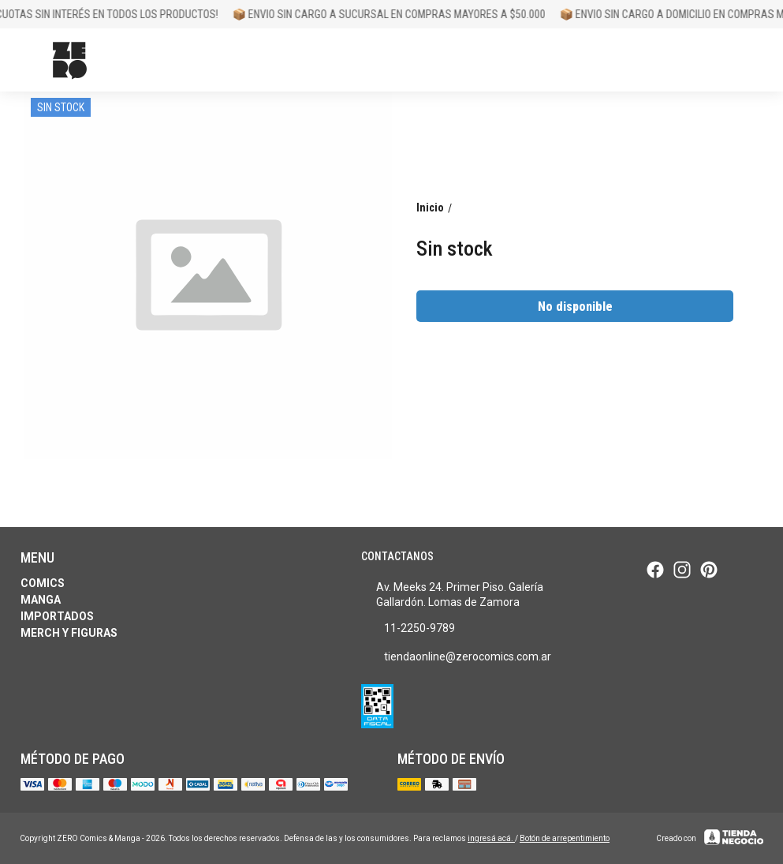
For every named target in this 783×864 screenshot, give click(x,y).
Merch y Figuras (69, 632)
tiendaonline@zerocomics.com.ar (456, 657)
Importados (57, 616)
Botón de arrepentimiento (565, 838)
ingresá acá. (491, 838)
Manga (41, 599)
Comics (43, 583)
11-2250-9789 (408, 628)
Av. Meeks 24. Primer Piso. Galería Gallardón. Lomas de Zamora (452, 594)
